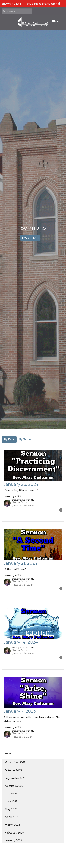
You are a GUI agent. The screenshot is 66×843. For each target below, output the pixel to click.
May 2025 (11, 809)
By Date (9, 439)
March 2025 (12, 824)
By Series (25, 439)
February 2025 (14, 832)
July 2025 (11, 793)
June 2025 (11, 801)
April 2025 (11, 817)
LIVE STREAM (30, 237)
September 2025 (15, 778)
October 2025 (13, 770)
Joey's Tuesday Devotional (43, 3)
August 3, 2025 (14, 785)
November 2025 (15, 762)
